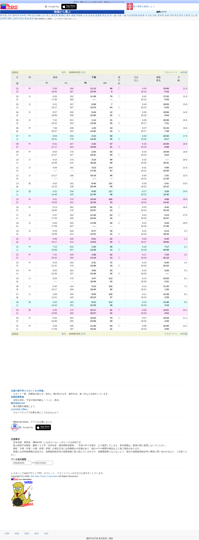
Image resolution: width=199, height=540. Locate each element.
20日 (26, 533)
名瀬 (166, 15)
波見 (31, 18)
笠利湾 (160, 15)
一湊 (124, 15)
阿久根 (3, 15)
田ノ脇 (113, 15)
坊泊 (33, 15)
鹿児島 (54, 15)
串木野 (22, 15)
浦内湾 (15, 15)
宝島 (154, 15)
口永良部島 (132, 15)
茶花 (26, 18)
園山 (63, 15)
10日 (17, 533)
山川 (43, 15)
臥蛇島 (141, 15)
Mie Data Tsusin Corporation (44, 476)
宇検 (171, 15)
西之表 (105, 15)
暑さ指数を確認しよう (141, 6)
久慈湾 (187, 15)
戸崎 (29, 15)
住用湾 (3, 18)
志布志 (91, 15)
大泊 (85, 15)
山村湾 (15, 18)
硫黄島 (98, 15)
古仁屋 (194, 15)
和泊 (21, 18)
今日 (46, 533)
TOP (7, 533)
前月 (64, 72)
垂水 (68, 15)
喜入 (48, 15)
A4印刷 (183, 72)
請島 (9, 18)
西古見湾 (178, 15)
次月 (83, 72)
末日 (36, 533)
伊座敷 (79, 15)
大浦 (119, 15)
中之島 (148, 15)
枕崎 (38, 15)
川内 (9, 15)
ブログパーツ (170, 72)
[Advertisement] (99, 45)
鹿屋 (73, 15)
